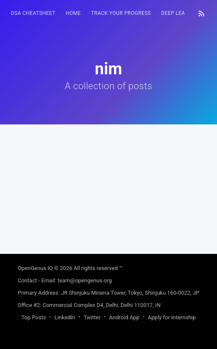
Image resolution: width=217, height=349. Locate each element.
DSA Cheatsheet (33, 13)
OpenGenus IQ (35, 268)
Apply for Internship (172, 317)
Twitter (91, 317)
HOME (73, 13)
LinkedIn (64, 317)
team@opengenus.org (85, 280)
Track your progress (121, 13)
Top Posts (33, 317)
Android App (124, 317)
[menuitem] (33, 13)
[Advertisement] (108, 183)
